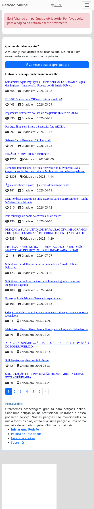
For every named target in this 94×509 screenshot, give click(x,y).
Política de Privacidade (26, 434)
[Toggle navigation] (87, 5)
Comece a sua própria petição (47, 65)
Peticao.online (15, 5)
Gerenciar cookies (23, 438)
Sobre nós (18, 443)
